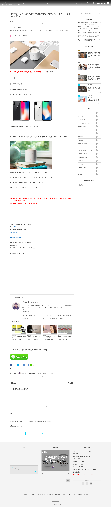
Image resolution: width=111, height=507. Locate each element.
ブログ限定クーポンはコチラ (88, 164)
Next (71, 383)
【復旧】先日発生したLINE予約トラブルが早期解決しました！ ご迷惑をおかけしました (64, 338)
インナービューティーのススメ (88, 130)
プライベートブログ (88, 154)
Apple (14, 368)
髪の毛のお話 (88, 137)
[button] (108, 3)
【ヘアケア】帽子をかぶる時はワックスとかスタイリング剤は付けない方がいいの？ (94, 54)
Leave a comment (42, 373)
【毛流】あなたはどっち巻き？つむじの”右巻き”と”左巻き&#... (94, 89)
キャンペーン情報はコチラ (88, 126)
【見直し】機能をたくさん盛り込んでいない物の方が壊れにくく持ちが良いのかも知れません (50, 338)
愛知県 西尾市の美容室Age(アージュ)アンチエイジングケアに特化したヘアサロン (24, 469)
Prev (13, 383)
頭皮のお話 (88, 140)
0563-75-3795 (13, 232)
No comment (32, 373)
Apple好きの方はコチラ (88, 157)
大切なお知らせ (88, 120)
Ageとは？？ (88, 113)
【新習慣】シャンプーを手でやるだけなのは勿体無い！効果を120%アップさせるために (34, 338)
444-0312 (13, 227)
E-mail (44, 406)
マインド (88, 133)
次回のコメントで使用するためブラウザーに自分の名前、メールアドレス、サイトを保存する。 (33, 421)
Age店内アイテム (88, 147)
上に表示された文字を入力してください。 (19, 426)
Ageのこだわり (88, 116)
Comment (12, 393)
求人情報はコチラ (88, 174)
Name (11, 406)
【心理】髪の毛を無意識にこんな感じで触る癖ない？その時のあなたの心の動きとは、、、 (94, 66)
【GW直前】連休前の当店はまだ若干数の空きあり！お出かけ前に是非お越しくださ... (55, 459)
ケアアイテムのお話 (88, 144)
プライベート (20, 368)
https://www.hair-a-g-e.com (17, 234)
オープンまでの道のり (88, 171)
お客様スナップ (88, 161)
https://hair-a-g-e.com (78, 461)
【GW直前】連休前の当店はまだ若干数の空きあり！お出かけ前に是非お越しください (19, 338)
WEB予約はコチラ (88, 168)
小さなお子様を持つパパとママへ (88, 150)
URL (11, 413)
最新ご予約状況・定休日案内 (88, 123)
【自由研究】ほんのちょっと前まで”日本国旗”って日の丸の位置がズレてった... (94, 99)
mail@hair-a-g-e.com (15, 237)
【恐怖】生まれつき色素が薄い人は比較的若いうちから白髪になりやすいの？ (94, 78)
